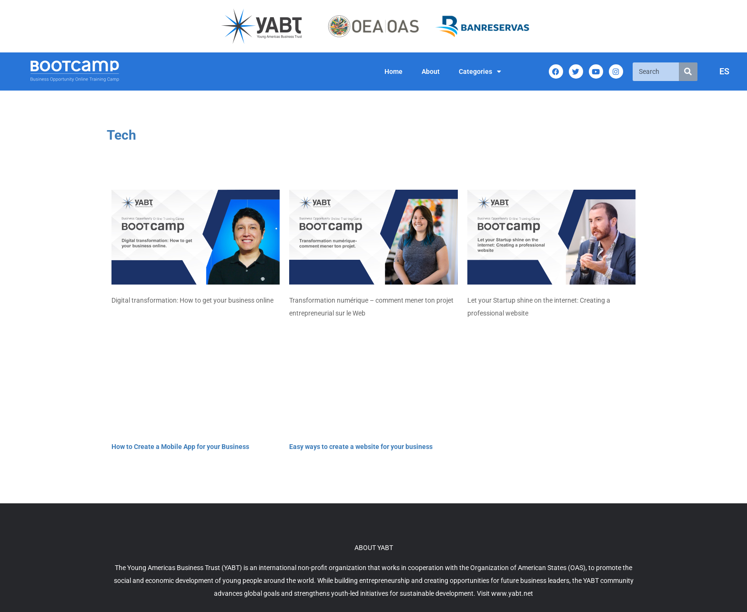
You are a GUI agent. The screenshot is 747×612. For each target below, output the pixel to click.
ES (724, 71)
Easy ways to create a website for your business (361, 446)
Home (393, 71)
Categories (480, 71)
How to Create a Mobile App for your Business (180, 446)
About (431, 71)
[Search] (688, 71)
